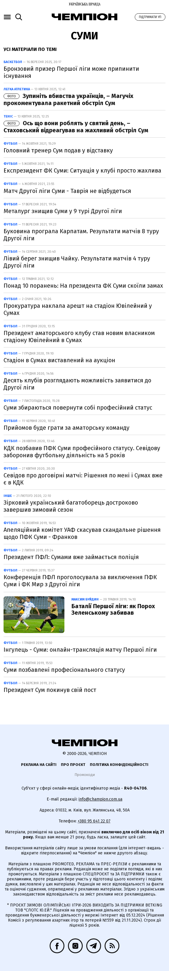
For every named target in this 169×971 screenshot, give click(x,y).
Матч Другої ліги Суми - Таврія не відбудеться (67, 190)
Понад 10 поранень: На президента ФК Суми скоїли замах (83, 285)
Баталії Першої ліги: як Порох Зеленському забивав (113, 609)
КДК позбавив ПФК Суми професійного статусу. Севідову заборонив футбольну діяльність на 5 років (82, 452)
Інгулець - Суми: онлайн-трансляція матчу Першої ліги (80, 649)
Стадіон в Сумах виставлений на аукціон (59, 360)
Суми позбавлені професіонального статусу (64, 669)
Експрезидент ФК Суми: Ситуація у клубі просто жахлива (82, 170)
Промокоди (84, 774)
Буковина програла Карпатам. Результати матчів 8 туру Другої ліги (81, 235)
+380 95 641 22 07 (94, 821)
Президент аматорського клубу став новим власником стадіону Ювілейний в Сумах (79, 336)
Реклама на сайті (38, 764)
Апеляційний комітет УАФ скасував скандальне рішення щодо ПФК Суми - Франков (82, 533)
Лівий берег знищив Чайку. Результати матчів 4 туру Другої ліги (77, 262)
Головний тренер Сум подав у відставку (58, 150)
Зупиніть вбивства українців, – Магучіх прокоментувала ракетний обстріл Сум (68, 99)
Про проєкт (73, 764)
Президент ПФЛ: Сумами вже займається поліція (71, 557)
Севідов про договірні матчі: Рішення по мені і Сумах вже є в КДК (83, 479)
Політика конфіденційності (119, 764)
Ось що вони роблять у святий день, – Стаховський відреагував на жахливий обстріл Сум (76, 127)
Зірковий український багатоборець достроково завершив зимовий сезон (71, 506)
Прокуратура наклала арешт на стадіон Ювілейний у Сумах (78, 309)
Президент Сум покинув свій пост (50, 689)
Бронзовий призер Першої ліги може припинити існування (71, 72)
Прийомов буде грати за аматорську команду (66, 427)
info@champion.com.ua (100, 799)
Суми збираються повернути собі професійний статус (78, 407)
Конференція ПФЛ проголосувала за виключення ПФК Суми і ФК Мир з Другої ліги (80, 581)
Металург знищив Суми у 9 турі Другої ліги (63, 211)
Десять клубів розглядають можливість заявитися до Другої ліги (77, 384)
